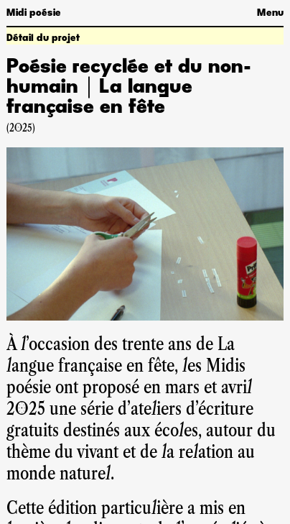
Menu (270, 13)
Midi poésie (33, 13)
